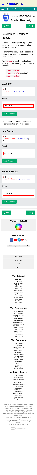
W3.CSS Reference (18, 326)
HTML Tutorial (18, 279)
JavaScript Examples (18, 347)
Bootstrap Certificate (18, 393)
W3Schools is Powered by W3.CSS (18, 424)
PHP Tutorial (18, 288)
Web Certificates (18, 372)
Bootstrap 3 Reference (18, 322)
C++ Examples (18, 363)
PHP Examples (18, 352)
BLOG (18, 264)
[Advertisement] (18, 453)
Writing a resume (18, 399)
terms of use (26, 413)
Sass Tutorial (18, 299)
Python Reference (18, 318)
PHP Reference (18, 320)
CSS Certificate (18, 377)
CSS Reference (18, 313)
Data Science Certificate (18, 384)
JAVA (14, 9)
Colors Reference (18, 336)
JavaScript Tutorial (18, 283)
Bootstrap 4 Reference (18, 324)
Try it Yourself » (9, 114)
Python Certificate (18, 383)
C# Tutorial (18, 304)
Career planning (18, 397)
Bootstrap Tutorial (18, 290)
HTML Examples (18, 343)
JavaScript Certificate (18, 379)
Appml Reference (18, 327)
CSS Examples (18, 345)
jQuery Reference (18, 329)
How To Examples (18, 368)
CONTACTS (18, 257)
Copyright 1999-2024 (11, 421)
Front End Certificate (18, 381)
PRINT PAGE (18, 260)
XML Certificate (19, 395)
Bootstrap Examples (18, 354)
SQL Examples (18, 349)
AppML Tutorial (18, 294)
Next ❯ (30, 26)
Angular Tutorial (18, 297)
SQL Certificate (18, 388)
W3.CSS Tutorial (18, 292)
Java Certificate (18, 391)
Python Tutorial (18, 286)
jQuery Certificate (18, 386)
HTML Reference (18, 311)
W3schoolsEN (12, 3)
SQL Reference (18, 317)
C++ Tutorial (18, 302)
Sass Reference (18, 333)
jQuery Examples (18, 358)
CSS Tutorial (18, 281)
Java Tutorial (18, 301)
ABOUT (18, 267)
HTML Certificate (18, 375)
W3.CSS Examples (18, 356)
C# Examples (18, 365)
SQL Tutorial (18, 285)
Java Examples (18, 361)
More (22, 9)
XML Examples (18, 367)
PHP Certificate (19, 390)
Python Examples (18, 350)
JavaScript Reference (18, 315)
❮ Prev (6, 26)
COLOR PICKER (18, 221)
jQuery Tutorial (18, 295)
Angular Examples (18, 359)
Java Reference (18, 335)
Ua (34, 16)
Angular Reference (18, 331)
